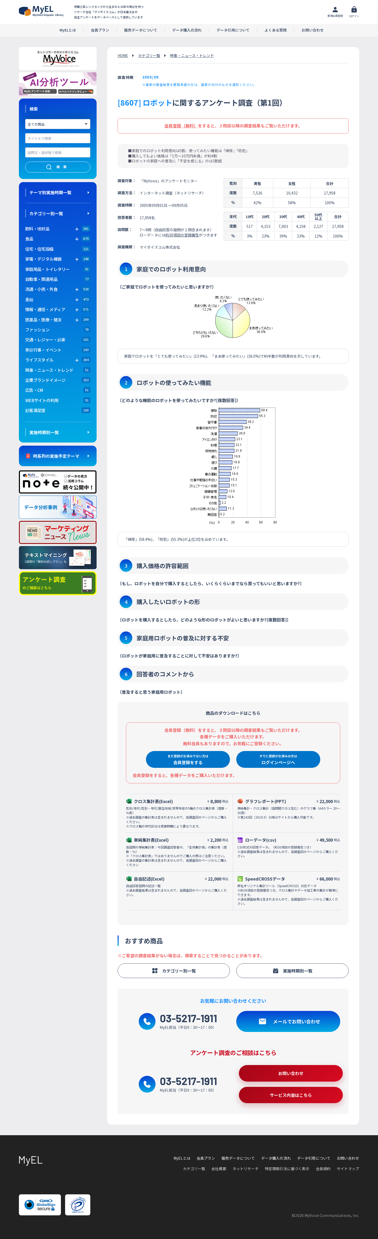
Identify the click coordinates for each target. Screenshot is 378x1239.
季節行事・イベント (43, 350)
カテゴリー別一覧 (46, 213)
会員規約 (323, 1168)
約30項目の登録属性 (182, 235)
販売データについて (140, 30)
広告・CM (34, 390)
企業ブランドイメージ (45, 380)
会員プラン (100, 30)
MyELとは (68, 30)
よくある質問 (276, 30)
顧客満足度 (35, 410)
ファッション (37, 329)
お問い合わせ (313, 30)
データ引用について (233, 30)
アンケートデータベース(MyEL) (41, 11)
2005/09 (150, 77)
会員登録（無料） (181, 125)
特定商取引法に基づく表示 (287, 1168)
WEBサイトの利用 (41, 400)
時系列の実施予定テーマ (56, 456)
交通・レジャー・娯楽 (45, 339)
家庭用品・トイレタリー (47, 269)
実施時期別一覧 (44, 432)
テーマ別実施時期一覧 (50, 192)
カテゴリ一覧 (149, 55)
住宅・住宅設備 (39, 249)
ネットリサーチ (246, 1168)
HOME (123, 55)
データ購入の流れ (187, 30)
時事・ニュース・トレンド (49, 370)
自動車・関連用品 (41, 279)
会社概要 (218, 1168)
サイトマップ (348, 1168)
